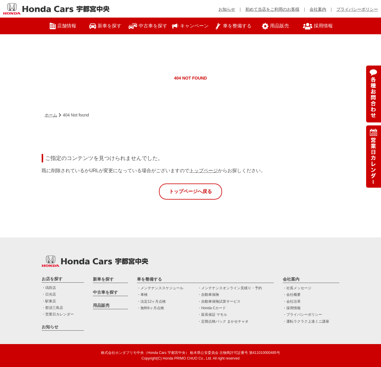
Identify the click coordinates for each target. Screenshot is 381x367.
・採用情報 (292, 308)
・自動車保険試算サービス (219, 301)
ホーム (51, 115)
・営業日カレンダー (58, 314)
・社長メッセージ (297, 288)
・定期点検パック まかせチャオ (223, 321)
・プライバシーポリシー (302, 314)
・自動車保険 (208, 295)
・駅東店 (49, 301)
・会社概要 (292, 295)
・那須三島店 (52, 308)
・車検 (142, 295)
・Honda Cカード (212, 308)
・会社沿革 (292, 301)
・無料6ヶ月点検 (150, 308)
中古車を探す (105, 292)
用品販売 (101, 305)
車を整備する (149, 279)
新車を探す (103, 279)
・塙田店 (49, 288)
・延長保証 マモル (212, 314)
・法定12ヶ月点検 (151, 301)
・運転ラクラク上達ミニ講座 (306, 321)
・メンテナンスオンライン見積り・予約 (230, 288)
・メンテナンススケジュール (160, 288)
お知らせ (226, 9)
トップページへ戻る (190, 191)
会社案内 (318, 9)
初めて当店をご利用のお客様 (272, 9)
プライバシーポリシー (357, 9)
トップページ (203, 170)
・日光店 (49, 294)
